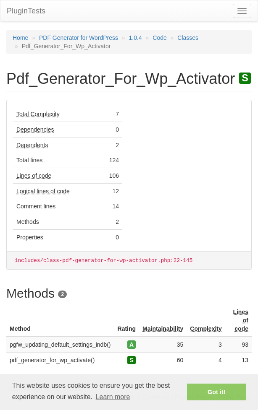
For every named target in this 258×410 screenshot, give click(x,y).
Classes (187, 37)
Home (20, 37)
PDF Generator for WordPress (78, 37)
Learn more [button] (113, 396)
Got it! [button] (216, 392)
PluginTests (26, 11)
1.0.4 (135, 37)
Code (159, 37)
